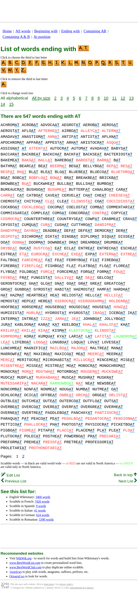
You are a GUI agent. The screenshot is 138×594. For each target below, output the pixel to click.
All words (22, 31)
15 (11, 104)
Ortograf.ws (17, 576)
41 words (40, 510)
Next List (128, 481)
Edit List (10, 475)
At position (42, 37)
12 (123, 98)
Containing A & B (16, 37)
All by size (41, 98)
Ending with (70, 31)
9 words (41, 506)
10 (106, 98)
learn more (49, 584)
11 (114, 98)
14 (3, 104)
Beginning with (46, 31)
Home (7, 31)
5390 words (46, 519)
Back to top (125, 475)
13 (131, 98)
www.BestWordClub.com (25, 567)
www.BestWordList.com (24, 562)
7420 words (42, 501)
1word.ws (15, 571)
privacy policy (66, 584)
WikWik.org (24, 558)
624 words (42, 515)
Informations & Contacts (81, 587)
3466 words (42, 497)
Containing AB (95, 31)
